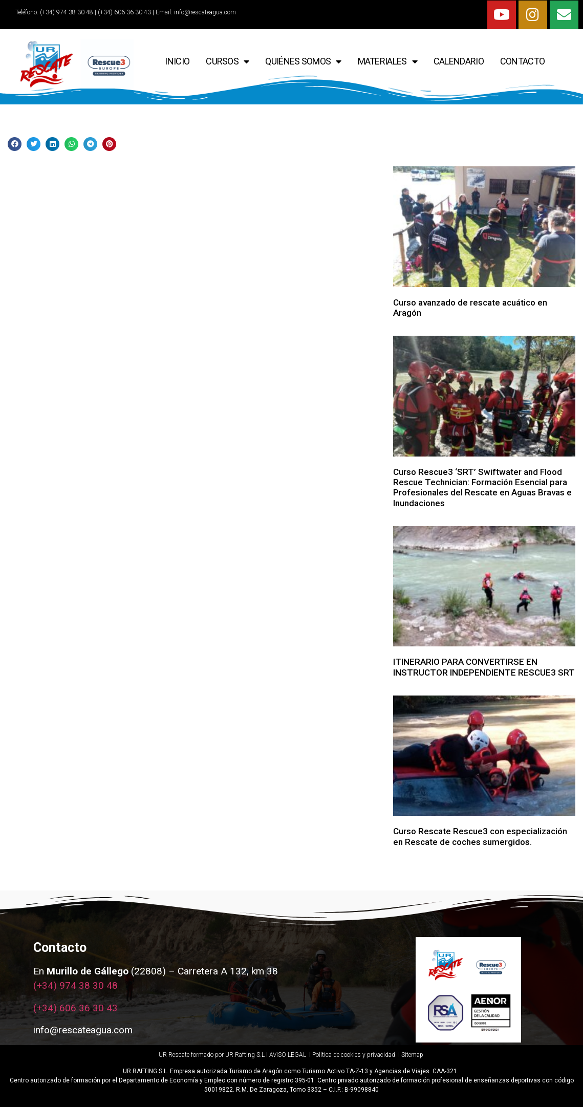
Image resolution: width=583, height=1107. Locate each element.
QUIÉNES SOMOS (303, 61)
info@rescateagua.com (205, 12)
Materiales (387, 61)
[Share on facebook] (14, 144)
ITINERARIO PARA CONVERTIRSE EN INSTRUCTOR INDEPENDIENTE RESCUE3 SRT (484, 667)
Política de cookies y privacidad (354, 1054)
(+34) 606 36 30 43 (75, 1008)
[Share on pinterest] (109, 144)
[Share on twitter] (33, 144)
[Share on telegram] (90, 144)
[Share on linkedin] (52, 144)
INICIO (177, 61)
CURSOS (227, 61)
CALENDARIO (459, 61)
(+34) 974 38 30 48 (65, 12)
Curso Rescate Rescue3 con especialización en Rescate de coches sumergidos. (480, 836)
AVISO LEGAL (287, 1054)
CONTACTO (522, 61)
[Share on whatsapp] (71, 144)
